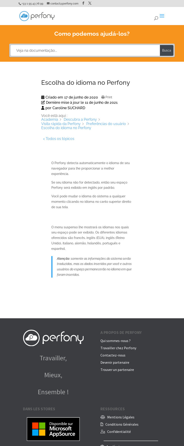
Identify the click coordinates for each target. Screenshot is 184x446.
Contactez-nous (112, 355)
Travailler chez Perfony (118, 348)
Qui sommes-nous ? (115, 340)
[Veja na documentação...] (85, 50)
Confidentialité (119, 431)
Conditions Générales (122, 424)
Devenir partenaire (114, 362)
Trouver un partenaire (117, 369)
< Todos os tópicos (58, 139)
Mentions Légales (120, 417)
